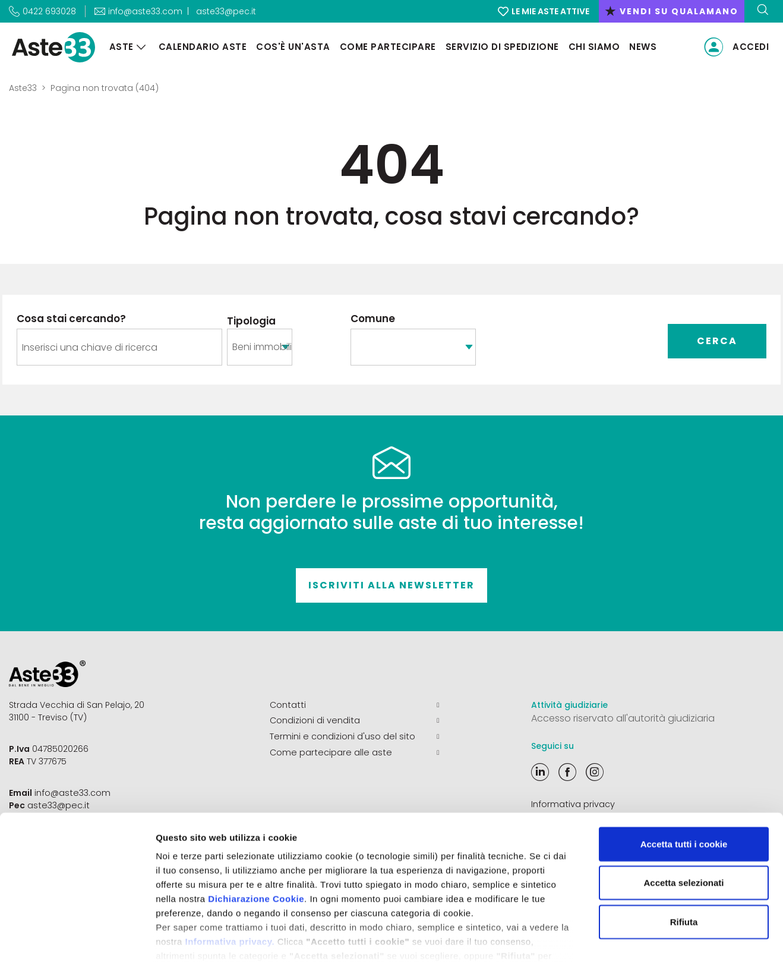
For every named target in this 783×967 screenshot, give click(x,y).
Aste (119, 46)
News (641, 46)
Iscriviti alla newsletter (391, 585)
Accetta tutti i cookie (684, 785)
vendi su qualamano (671, 11)
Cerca (717, 341)
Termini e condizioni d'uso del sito (354, 736)
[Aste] (139, 47)
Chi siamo (592, 46)
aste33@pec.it (226, 11)
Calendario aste (200, 46)
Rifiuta (684, 863)
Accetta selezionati (683, 824)
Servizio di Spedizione (500, 46)
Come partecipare (385, 46)
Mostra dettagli (625, 943)
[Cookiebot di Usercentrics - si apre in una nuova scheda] (77, 944)
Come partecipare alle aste (354, 751)
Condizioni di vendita (354, 720)
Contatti (354, 705)
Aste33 (23, 88)
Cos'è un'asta (291, 46)
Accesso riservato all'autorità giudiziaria (623, 718)
